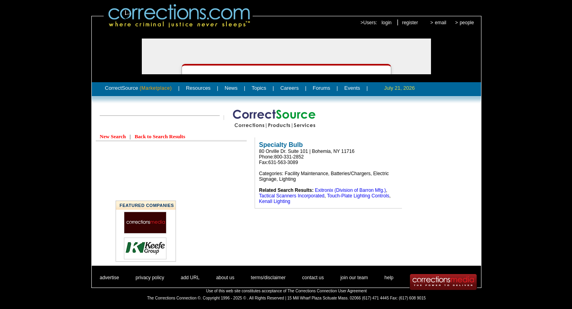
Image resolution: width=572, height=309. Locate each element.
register (410, 22)
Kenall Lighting (274, 201)
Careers (289, 88)
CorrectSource (138, 88)
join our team (354, 277)
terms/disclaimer (268, 277)
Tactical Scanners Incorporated (292, 196)
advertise (109, 277)
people (467, 22)
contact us (313, 277)
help (389, 277)
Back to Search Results (160, 136)
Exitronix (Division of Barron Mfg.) (350, 190)
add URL (190, 277)
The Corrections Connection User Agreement (327, 291)
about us (225, 277)
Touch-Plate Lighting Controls (358, 196)
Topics (258, 88)
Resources (198, 88)
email (440, 22)
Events (352, 88)
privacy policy (149, 277)
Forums (321, 88)
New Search (113, 136)
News (231, 88)
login (386, 22)
